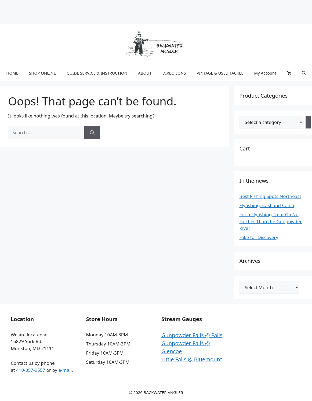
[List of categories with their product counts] (271, 122)
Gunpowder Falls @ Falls (191, 335)
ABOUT (144, 73)
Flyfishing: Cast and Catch (267, 205)
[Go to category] (308, 122)
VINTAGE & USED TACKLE (220, 73)
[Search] (92, 132)
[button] (303, 73)
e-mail (65, 370)
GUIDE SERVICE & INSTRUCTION (97, 73)
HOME (12, 73)
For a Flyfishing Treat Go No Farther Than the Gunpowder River (271, 221)
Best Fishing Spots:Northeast (270, 196)
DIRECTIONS (174, 73)
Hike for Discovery (259, 237)
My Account (265, 73)
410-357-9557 (30, 370)
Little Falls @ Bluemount (191, 359)
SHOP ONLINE (42, 73)
